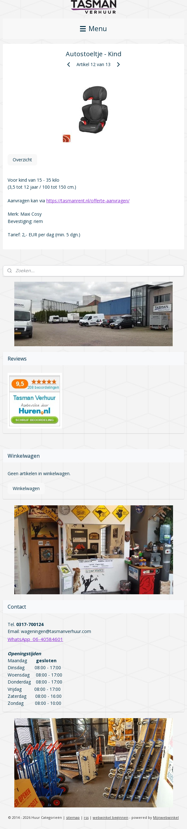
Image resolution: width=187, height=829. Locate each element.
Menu (93, 28)
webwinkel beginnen (110, 817)
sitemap (73, 817)
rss (86, 817)
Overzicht (22, 160)
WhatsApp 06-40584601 (35, 639)
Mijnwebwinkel (166, 817)
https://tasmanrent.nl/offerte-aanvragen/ (88, 201)
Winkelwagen (26, 488)
